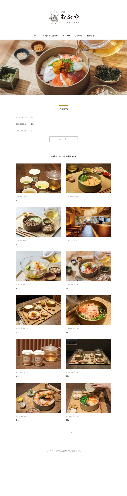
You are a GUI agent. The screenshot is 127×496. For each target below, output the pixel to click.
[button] (35, 36)
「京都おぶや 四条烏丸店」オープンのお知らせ (86, 302)
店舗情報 (78, 35)
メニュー (66, 35)
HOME (35, 35)
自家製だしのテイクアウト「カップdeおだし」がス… (38, 404)
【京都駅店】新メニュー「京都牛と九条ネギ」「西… (38, 251)
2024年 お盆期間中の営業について (80, 404)
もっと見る (63, 139)
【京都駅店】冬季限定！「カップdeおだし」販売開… (38, 201)
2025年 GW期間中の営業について (30, 353)
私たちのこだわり (50, 35)
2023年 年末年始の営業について (79, 454)
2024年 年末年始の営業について (79, 353)
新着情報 (90, 35)
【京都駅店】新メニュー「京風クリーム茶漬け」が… (88, 201)
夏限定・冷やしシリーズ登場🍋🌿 (30, 302)
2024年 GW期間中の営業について (30, 454)
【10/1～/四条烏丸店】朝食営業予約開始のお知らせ (87, 251)
